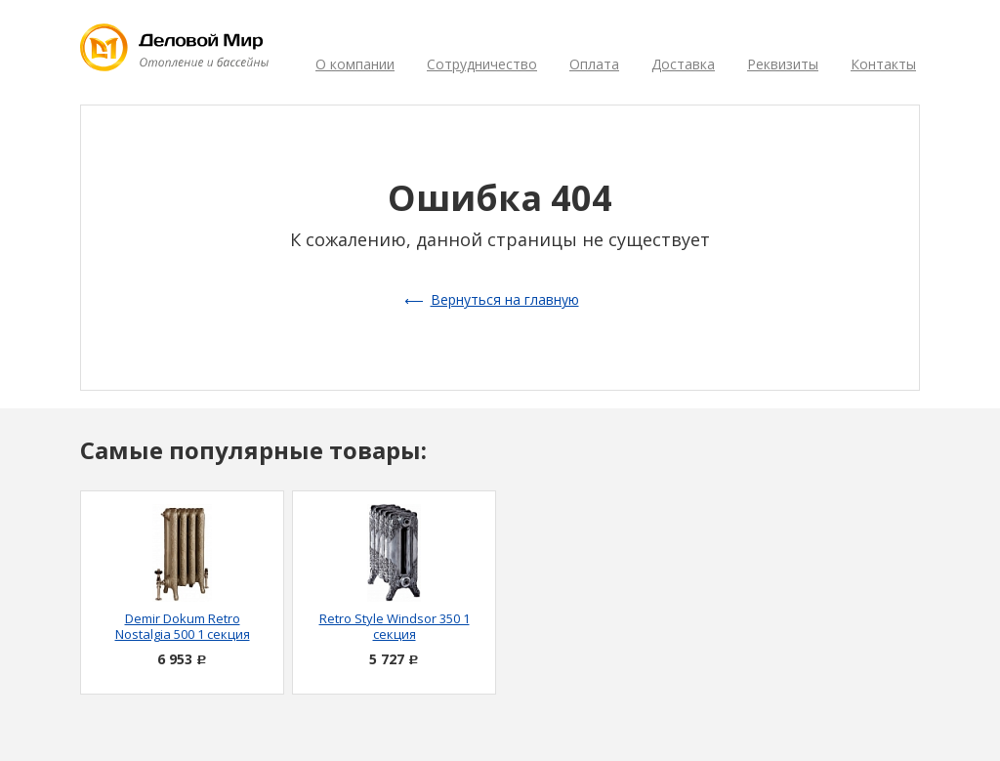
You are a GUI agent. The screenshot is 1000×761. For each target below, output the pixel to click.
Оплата (594, 64)
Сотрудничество (482, 64)
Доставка (683, 64)
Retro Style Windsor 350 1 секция (394, 626)
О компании (355, 64)
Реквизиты (782, 64)
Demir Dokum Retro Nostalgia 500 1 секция (182, 626)
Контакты (883, 64)
